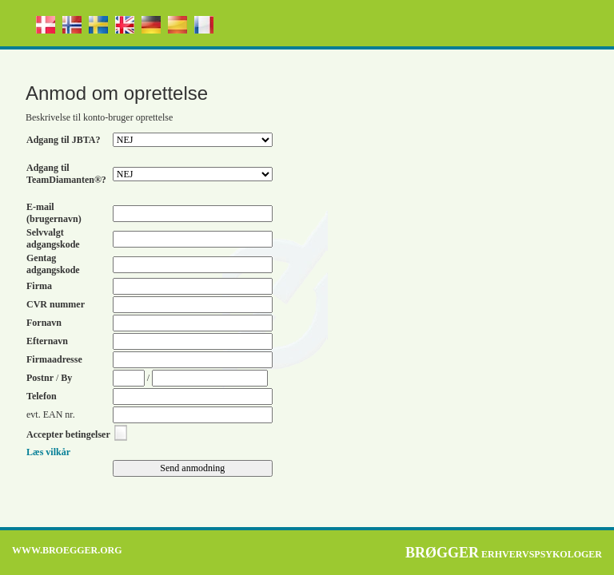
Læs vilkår (48, 452)
